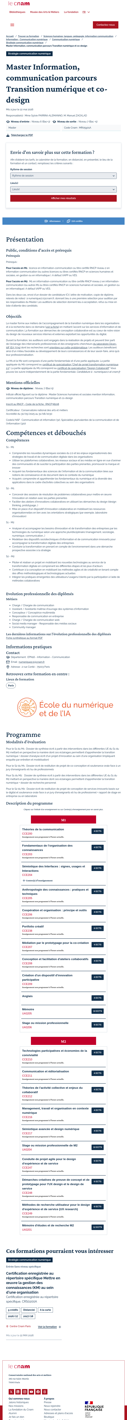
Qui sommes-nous (19, 1398)
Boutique (49, 1416)
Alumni (13, 1413)
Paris (11, 685)
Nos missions (16, 1406)
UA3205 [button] (27, 1013)
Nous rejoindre (52, 1406)
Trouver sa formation (28, 36)
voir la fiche (52, 326)
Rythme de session (21, 169)
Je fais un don (16, 1416)
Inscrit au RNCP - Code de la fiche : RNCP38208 (32, 404)
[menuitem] (17, 12)
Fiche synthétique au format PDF (24, 638)
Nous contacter (52, 1409)
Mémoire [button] (28, 1009)
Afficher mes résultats (63, 198)
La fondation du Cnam (21, 1409)
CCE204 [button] (27, 874)
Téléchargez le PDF (22, 135)
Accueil (10, 36)
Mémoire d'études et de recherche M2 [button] (48, 1225)
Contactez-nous (106, 24)
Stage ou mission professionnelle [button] (45, 1022)
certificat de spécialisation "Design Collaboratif (83, 368)
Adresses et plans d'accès (58, 1413)
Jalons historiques (19, 1402)
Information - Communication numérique (27, 39)
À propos (49, 1398)
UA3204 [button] (27, 1149)
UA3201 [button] (27, 1229)
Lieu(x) (14, 182)
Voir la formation (47, 1326)
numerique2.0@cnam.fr (32, 662)
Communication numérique (66, 39)
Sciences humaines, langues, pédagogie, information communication (78, 36)
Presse (48, 1402)
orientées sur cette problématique (68, 347)
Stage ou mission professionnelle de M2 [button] (50, 1145)
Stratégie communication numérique (24, 42)
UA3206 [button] (27, 1027)
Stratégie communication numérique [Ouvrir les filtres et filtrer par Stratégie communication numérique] (29, 53)
